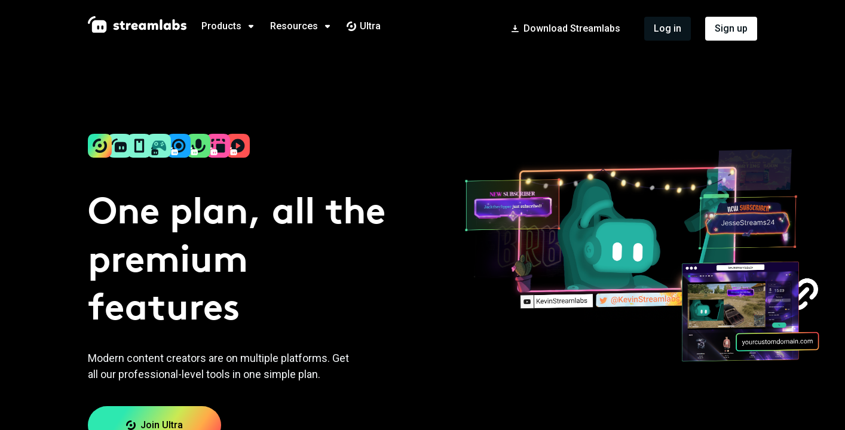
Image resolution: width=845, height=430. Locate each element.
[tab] (235, 26)
